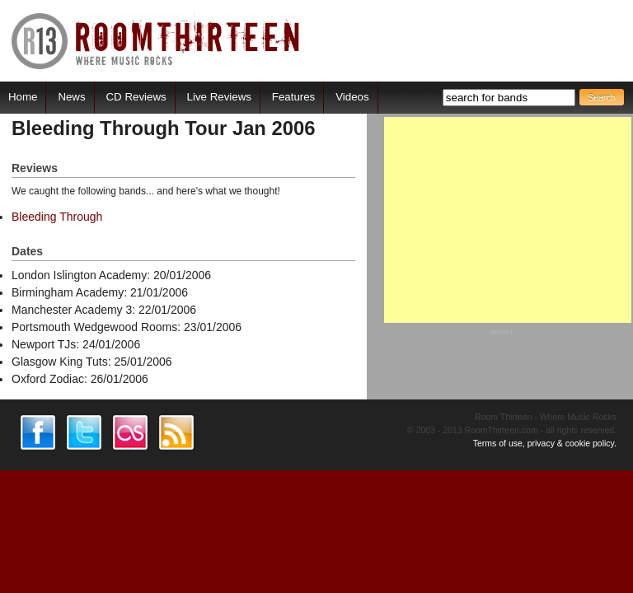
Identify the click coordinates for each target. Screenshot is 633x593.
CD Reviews (136, 97)
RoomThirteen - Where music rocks (156, 41)
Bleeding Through (57, 216)
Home (22, 97)
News (71, 97)
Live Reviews (219, 97)
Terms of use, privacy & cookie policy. (545, 443)
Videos (351, 97)
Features (293, 97)
